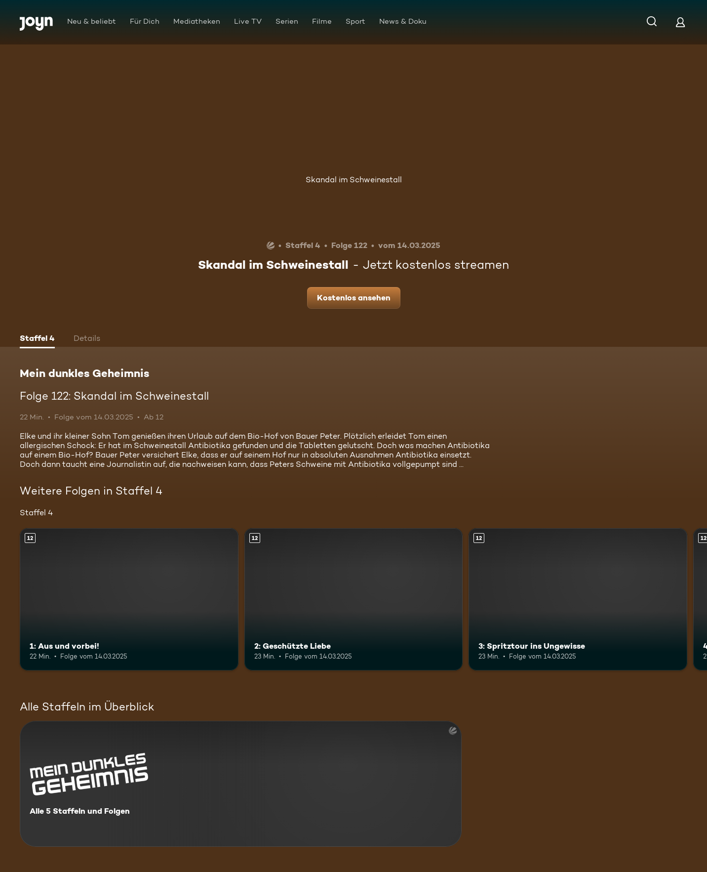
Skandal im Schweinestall (354, 179)
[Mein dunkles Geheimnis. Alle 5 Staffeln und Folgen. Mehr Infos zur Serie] (241, 784)
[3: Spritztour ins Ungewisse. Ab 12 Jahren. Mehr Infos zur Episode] (578, 599)
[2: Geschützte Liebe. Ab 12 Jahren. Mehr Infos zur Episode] (353, 599)
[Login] (680, 22)
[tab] (37, 339)
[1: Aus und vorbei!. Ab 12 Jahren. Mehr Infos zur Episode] (129, 599)
